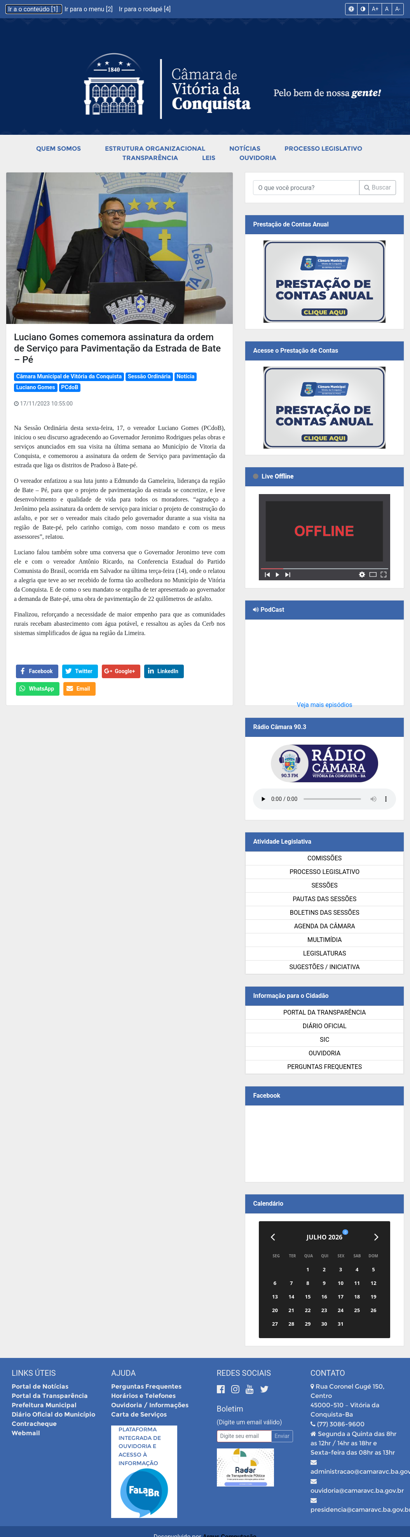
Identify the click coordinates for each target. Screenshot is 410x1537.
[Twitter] (264, 1389)
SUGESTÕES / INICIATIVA (325, 967)
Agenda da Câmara (324, 926)
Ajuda (123, 1373)
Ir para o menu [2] (89, 9)
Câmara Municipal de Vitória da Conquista (69, 376)
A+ (375, 9)
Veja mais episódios (324, 704)
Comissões (324, 858)
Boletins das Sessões (324, 912)
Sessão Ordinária (149, 376)
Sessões (325, 885)
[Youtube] (251, 1389)
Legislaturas (324, 953)
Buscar (377, 187)
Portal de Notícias (40, 1386)
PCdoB (69, 387)
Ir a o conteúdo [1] (33, 9)
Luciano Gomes (35, 387)
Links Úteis (34, 1373)
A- (397, 9)
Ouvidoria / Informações (149, 1405)
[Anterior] (272, 1237)
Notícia (185, 376)
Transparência (150, 158)
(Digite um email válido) (249, 1422)
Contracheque (34, 1423)
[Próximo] (376, 1237)
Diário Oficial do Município (53, 1414)
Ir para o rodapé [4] (145, 9)
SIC (324, 1039)
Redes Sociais (244, 1373)
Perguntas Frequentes (324, 1067)
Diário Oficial (325, 1026)
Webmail (26, 1433)
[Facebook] (222, 1389)
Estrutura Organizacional (155, 148)
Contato (328, 1373)
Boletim (230, 1408)
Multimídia (324, 939)
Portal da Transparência (324, 1012)
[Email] (244, 1436)
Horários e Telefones (143, 1395)
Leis (208, 158)
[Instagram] (236, 1389)
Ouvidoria (257, 158)
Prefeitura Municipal (44, 1405)
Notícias (244, 148)
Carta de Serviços (139, 1414)
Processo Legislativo (323, 148)
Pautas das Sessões (324, 899)
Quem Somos (58, 148)
